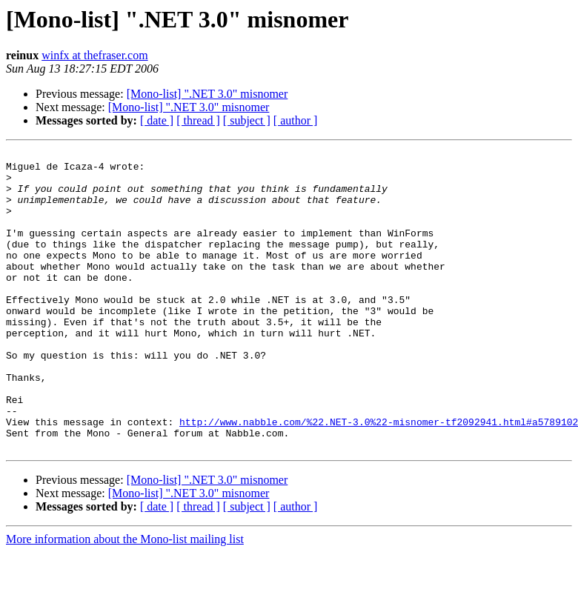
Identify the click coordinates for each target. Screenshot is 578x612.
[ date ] (156, 120)
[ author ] (295, 120)
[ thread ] (198, 120)
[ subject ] (246, 120)
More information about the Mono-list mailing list (125, 599)
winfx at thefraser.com (94, 55)
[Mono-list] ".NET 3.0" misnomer (207, 93)
